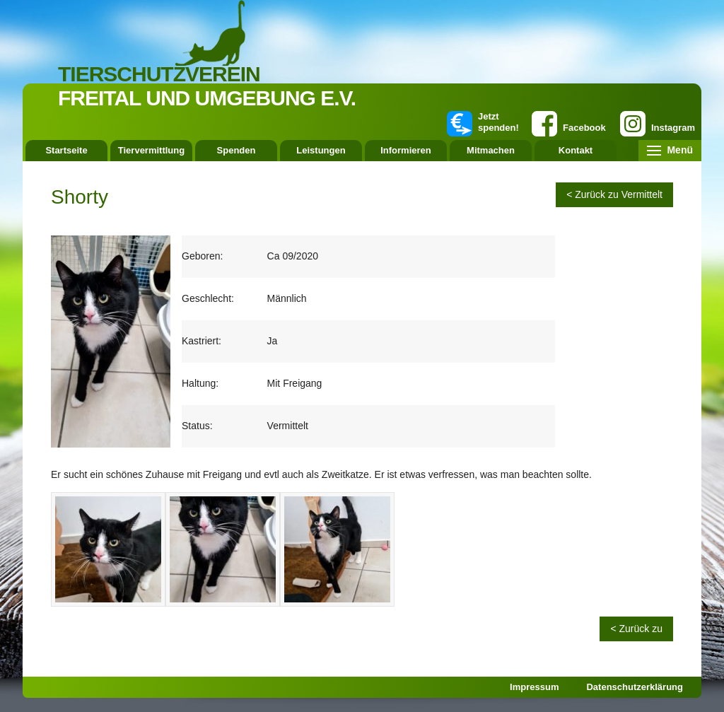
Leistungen (320, 150)
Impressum (534, 687)
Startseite (66, 150)
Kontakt (575, 150)
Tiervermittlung (151, 150)
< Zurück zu (636, 628)
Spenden (236, 150)
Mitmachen (491, 150)
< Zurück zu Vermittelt (614, 194)
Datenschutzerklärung (634, 687)
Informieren (405, 150)
